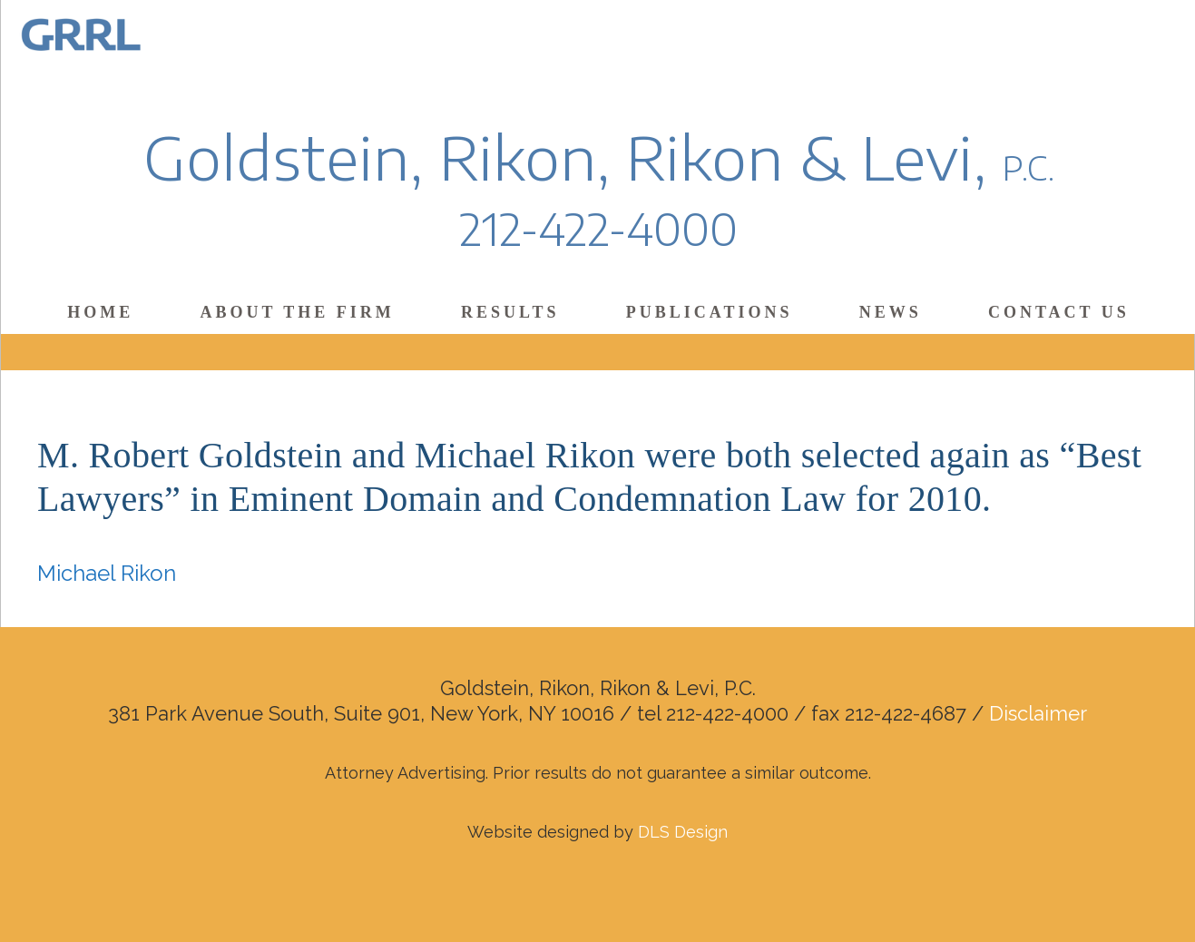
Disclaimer (1038, 713)
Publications (709, 312)
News (890, 312)
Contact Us (1059, 312)
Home (100, 312)
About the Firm (297, 312)
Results (510, 312)
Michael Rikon (106, 573)
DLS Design (683, 831)
